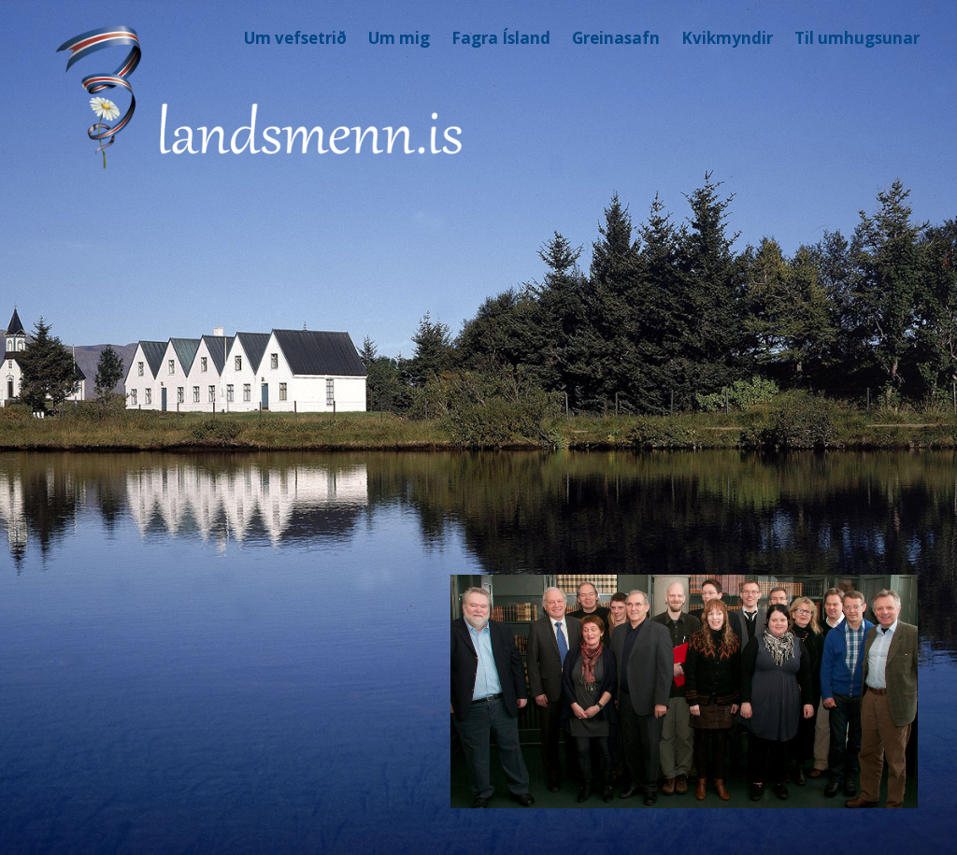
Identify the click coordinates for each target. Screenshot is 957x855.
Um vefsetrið (295, 38)
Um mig (399, 38)
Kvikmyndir (727, 38)
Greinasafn (616, 38)
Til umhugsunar (857, 38)
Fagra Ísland (500, 38)
